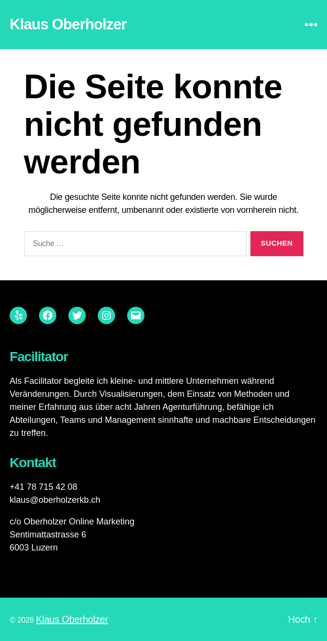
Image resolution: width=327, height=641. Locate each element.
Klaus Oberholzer (68, 24)
